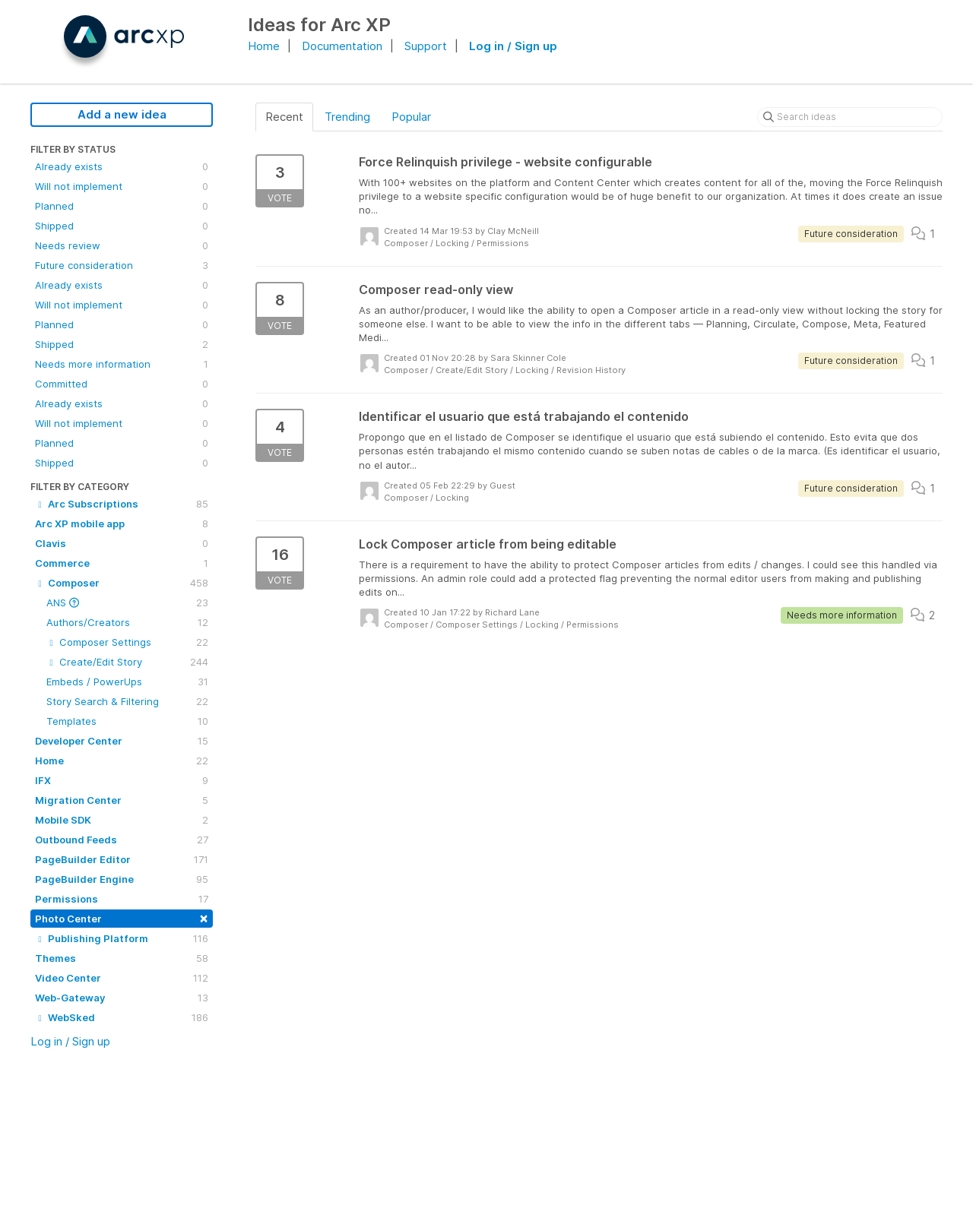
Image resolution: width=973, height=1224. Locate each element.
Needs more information (121, 364)
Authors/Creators (127, 622)
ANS (127, 602)
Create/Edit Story (127, 661)
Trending (347, 116)
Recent (284, 116)
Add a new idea (122, 114)
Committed (121, 383)
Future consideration (121, 265)
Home (264, 46)
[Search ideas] (850, 117)
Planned (121, 205)
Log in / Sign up (513, 46)
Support (425, 46)
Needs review (121, 245)
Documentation (342, 46)
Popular (411, 116)
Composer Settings (127, 642)
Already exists (121, 166)
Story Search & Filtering (127, 701)
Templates (127, 721)
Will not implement (121, 186)
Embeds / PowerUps (127, 681)
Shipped (121, 225)
